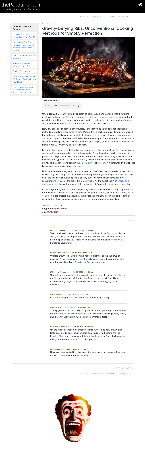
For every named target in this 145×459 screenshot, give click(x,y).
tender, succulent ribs (103, 117)
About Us (84, 16)
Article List (97, 16)
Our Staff (110, 16)
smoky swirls (87, 162)
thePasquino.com (22, 5)
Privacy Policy (124, 16)
